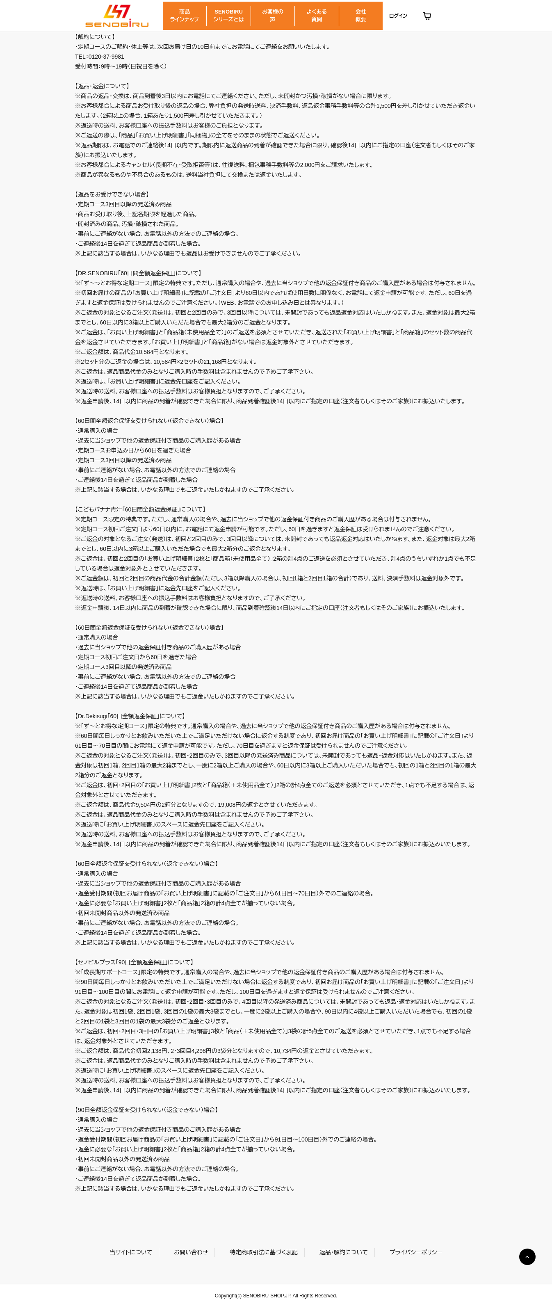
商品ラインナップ (184, 15)
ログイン (398, 16)
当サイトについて (130, 1252)
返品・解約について (343, 1252)
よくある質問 (317, 15)
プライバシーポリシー (416, 1252)
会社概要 (361, 15)
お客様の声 (272, 15)
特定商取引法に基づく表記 (263, 1252)
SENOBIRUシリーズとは (229, 15)
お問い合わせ (191, 1252)
